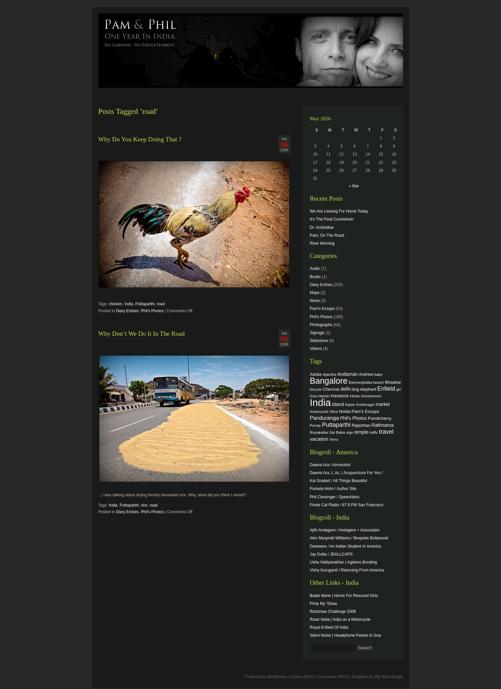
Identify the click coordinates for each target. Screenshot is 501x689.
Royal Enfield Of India (329, 627)
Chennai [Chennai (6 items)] (331, 389)
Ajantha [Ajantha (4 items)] (329, 374)
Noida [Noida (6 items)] (344, 411)
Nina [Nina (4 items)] (334, 411)
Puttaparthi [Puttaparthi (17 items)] (336, 424)
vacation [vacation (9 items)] (319, 439)
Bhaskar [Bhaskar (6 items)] (393, 382)
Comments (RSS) (332, 676)
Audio (315, 268)
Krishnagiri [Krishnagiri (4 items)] (365, 404)
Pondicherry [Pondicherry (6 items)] (379, 418)
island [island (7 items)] (338, 404)
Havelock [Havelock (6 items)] (339, 395)
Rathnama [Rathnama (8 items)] (383, 425)
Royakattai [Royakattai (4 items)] (319, 432)
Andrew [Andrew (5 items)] (366, 374)
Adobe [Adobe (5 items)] (316, 374)
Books (315, 276)
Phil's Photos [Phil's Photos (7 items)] (353, 418)
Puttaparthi (145, 304)
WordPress (276, 676)
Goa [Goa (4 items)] (313, 396)
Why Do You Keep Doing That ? (140, 139)
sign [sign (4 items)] (349, 432)
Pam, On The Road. (327, 235)
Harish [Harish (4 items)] (323, 396)
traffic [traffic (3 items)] (374, 432)
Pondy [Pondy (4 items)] (315, 425)
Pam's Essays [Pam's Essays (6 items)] (365, 411)
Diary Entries (127, 311)
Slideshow (319, 340)
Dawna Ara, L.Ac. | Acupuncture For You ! (346, 472)
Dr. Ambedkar (322, 227)
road (161, 304)
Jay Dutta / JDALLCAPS (331, 554)
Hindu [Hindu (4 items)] (355, 396)
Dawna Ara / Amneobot (330, 465)
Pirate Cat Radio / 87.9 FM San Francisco (346, 505)
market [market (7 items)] (383, 404)
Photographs (321, 324)
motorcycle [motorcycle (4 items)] (319, 411)
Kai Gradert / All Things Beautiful (338, 480)
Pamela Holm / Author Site (333, 488)
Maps (315, 292)
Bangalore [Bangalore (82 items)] (329, 380)
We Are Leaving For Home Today (339, 211)
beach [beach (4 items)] (378, 382)
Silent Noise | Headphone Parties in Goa (345, 635)
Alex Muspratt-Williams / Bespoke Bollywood (349, 538)
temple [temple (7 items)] (361, 432)
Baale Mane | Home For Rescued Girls (344, 595)
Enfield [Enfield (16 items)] (386, 388)
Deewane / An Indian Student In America (345, 546)
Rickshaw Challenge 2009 (333, 611)
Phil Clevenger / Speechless (335, 497)
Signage (317, 332)
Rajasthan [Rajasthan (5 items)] (361, 425)
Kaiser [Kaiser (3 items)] (350, 405)
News (315, 300)
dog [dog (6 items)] (355, 389)
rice (144, 505)
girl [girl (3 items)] (398, 389)
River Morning (322, 243)
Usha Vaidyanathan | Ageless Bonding (343, 562)
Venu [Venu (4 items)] (333, 439)
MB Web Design (388, 676)
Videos (316, 348)
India (129, 304)
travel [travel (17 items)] (386, 431)
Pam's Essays (322, 308)
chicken (116, 304)
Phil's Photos (152, 311)
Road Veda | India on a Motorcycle (340, 619)
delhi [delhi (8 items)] (345, 389)
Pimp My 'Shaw (323, 603)
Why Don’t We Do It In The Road (141, 333)
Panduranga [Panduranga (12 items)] (324, 418)
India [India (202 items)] (320, 402)
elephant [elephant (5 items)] (368, 389)
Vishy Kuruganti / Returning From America (347, 570)
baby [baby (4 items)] (378, 374)
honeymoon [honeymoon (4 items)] (371, 396)
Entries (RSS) (302, 676)
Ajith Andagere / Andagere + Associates (344, 530)
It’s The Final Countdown (332, 219)
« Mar (354, 186)
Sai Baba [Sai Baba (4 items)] (337, 432)
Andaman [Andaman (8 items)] (347, 374)
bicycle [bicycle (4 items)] (316, 389)
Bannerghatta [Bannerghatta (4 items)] (360, 382)
